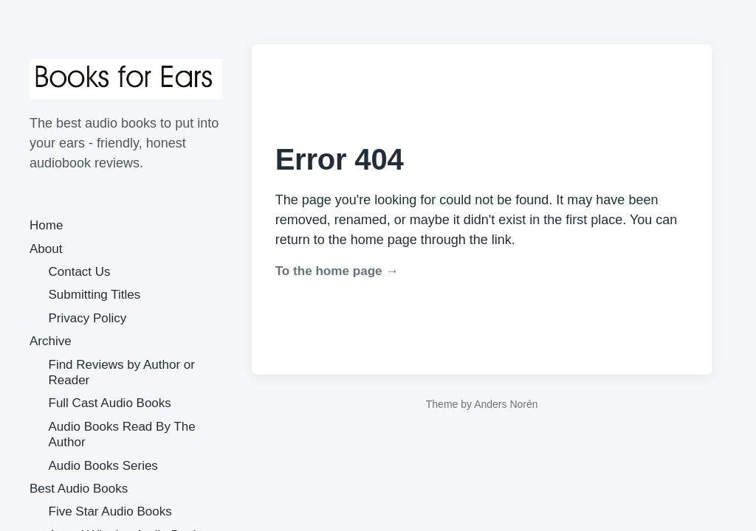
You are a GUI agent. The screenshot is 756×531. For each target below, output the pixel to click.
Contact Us (80, 272)
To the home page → (337, 271)
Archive (51, 341)
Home (46, 225)
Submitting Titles (95, 295)
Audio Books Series (103, 466)
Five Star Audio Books (110, 511)
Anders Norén (505, 404)
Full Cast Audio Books (110, 403)
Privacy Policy (88, 318)
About (46, 249)
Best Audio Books (79, 489)
